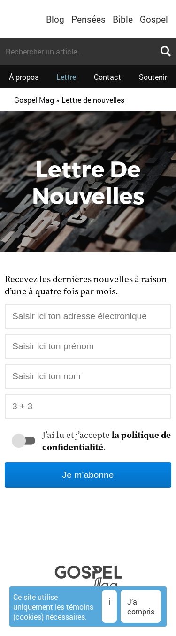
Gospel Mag (34, 100)
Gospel (154, 19)
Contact (107, 77)
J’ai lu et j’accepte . (106, 441)
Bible (123, 19)
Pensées (88, 19)
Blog (55, 19)
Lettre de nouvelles (92, 100)
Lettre (66, 77)
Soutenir (153, 77)
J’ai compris (140, 606)
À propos (23, 77)
